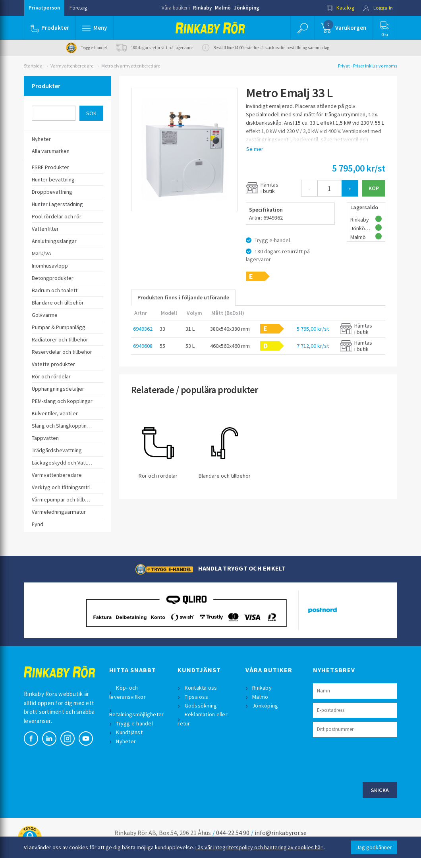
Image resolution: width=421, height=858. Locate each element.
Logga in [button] (378, 7)
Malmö (223, 7)
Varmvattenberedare (71, 66)
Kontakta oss (201, 687)
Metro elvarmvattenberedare (130, 66)
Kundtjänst (129, 732)
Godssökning (201, 705)
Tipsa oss (196, 696)
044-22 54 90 (232, 833)
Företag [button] (78, 7)
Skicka (380, 790)
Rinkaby (202, 7)
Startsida (33, 66)
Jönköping (246, 7)
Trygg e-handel (134, 723)
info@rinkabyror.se (281, 833)
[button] (94, 28)
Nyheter (126, 741)
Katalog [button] (340, 7)
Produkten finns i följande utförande (183, 297)
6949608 (143, 345)
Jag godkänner (374, 847)
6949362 (143, 328)
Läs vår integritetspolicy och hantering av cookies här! (259, 847)
